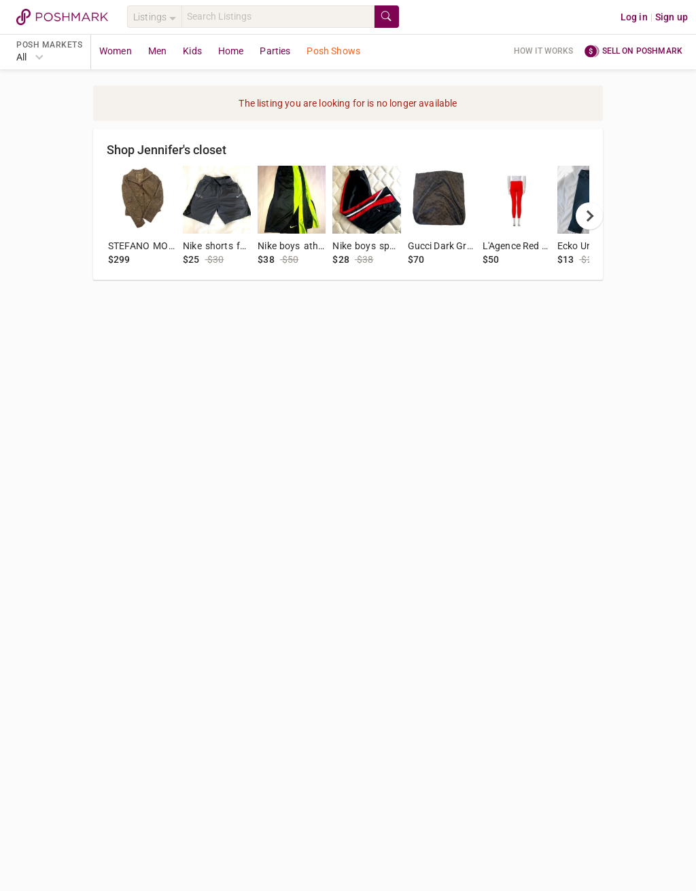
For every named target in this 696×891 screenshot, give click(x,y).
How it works (544, 51)
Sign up (671, 17)
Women (115, 51)
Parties (275, 51)
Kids (192, 51)
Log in (634, 17)
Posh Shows (333, 51)
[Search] (278, 16)
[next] (589, 216)
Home (231, 51)
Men (157, 51)
